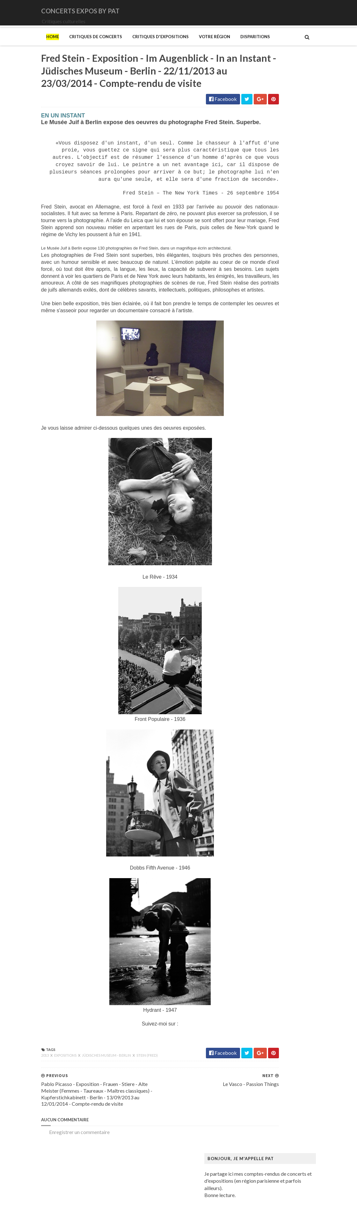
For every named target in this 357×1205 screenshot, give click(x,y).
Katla (251, 340)
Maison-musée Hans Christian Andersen (289, 834)
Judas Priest (258, 334)
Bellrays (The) (260, 254)
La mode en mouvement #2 (274, 785)
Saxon (252, 444)
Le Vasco (255, 346)
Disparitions (214, 45)
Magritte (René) (262, 809)
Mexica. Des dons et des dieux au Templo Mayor (297, 858)
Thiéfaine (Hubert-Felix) (272, 462)
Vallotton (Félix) (262, 1066)
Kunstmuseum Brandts (270, 767)
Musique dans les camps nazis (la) (281, 895)
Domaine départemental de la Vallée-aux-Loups (296, 650)
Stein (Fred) (106, 1098)
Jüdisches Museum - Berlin (66, 1098)
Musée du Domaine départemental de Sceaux (294, 944)
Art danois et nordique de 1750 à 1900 (287, 541)
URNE (252, 468)
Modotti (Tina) (261, 883)
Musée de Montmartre (270, 919)
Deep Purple (259, 297)
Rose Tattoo (258, 431)
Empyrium (256, 310)
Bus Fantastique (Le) (267, 596)
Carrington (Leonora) (268, 608)
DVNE (252, 291)
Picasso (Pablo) (262, 1011)
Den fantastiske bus (267, 638)
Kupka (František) (265, 773)
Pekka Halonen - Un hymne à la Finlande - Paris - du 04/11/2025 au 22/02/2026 (300, 1002)
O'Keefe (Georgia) (265, 974)
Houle (252, 322)
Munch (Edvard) (262, 889)
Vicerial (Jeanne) (263, 1084)
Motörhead (258, 389)
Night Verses (259, 401)
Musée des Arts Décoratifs (274, 937)
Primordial (257, 425)
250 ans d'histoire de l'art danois (280, 516)
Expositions (24, 1098)
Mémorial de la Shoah (268, 968)
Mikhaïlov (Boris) (264, 870)
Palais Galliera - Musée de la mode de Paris (292, 980)
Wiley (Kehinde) (262, 1090)
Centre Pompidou (264, 614)
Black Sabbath (261, 260)
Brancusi (255, 583)
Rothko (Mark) (261, 1029)
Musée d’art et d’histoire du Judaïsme (285, 962)
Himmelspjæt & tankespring (276, 754)
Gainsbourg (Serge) (266, 681)
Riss (249, 1023)
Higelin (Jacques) (264, 316)
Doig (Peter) (259, 644)
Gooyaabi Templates (118, 1196)
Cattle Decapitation (267, 273)
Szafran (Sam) (260, 1054)
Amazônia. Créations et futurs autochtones (291, 528)
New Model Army (265, 395)
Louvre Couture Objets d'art (276, 797)
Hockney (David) (264, 761)
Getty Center (259, 705)
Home (11, 45)
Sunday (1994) (261, 450)
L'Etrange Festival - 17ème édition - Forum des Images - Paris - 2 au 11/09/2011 (314, 160)
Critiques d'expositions (119, 45)
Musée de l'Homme (266, 925)
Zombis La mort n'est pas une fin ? (281, 1102)
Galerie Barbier (262, 687)
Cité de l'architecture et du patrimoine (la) (290, 620)
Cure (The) (257, 285)
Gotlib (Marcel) (262, 724)
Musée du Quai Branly (269, 956)
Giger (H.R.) (258, 711)
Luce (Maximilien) (264, 803)
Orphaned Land (262, 413)
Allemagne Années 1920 (271, 522)
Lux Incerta (257, 352)
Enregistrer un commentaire (38, 1175)
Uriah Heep (258, 480)
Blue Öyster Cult (263, 267)
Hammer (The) (261, 742)
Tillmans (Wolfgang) (267, 1060)
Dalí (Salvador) (261, 626)
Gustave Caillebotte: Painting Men (283, 730)
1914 (251, 236)
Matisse (254, 852)
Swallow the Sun (262, 456)
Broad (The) (258, 590)
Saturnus (254, 438)
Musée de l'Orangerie (269, 931)
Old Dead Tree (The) (267, 407)
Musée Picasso (261, 907)
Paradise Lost (260, 419)
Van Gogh (256, 1072)
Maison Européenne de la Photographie (288, 816)
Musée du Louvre (264, 950)
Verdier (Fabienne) (265, 1078)
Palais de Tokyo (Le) (267, 986)
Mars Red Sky (260, 358)
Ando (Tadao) (260, 535)
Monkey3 (256, 364)
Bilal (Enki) (257, 571)
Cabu (251, 602)
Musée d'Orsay (262, 913)
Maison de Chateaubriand (273, 822)
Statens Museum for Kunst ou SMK (283, 1041)
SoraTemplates (42, 1196)
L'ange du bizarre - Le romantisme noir (286, 779)
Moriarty (255, 383)
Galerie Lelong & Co (267, 693)
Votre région (173, 45)
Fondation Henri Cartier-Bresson (281, 669)
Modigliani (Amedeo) (268, 876)
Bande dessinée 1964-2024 (275, 565)
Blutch (252, 577)
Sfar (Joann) (258, 1035)
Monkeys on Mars (265, 371)
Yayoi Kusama (260, 1096)
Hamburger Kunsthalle (270, 736)
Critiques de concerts (54, 45)
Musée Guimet (261, 901)
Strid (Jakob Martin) (267, 1048)
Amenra (254, 248)
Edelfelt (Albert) (263, 657)
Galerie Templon (263, 699)
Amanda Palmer (262, 242)
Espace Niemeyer (264, 663)
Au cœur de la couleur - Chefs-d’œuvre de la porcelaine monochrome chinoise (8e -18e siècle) (298, 550)
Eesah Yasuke (260, 303)
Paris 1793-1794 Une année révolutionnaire (292, 993)
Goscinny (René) (263, 718)
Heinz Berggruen (264, 748)
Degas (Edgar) (261, 632)
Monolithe (256, 377)
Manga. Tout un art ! (267, 846)
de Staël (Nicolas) (264, 1121)
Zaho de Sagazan (263, 486)
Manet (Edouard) (264, 840)
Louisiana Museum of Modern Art (282, 791)
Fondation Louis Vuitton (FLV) (277, 675)
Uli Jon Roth (258, 474)
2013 (4, 1098)
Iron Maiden (258, 328)
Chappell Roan (261, 279)
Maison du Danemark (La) (273, 828)
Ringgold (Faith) (262, 1017)
